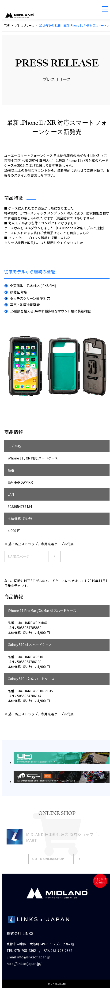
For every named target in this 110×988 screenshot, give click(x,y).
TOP (7, 25)
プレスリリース (24, 25)
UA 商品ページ (34, 556)
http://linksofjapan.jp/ (24, 963)
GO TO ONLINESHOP (58, 859)
